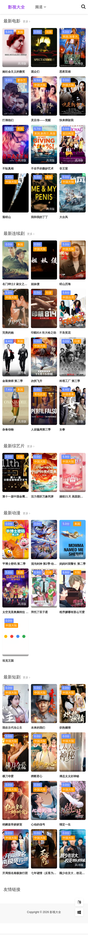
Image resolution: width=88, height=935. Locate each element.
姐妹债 (35, 284)
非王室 (63, 168)
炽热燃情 (65, 727)
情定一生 (65, 824)
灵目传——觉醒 (41, 120)
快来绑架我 (66, 120)
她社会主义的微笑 (13, 71)
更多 (26, 21)
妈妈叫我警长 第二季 (72, 563)
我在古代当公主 (12, 727)
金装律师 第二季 (12, 381)
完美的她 (8, 332)
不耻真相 (8, 168)
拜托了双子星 (39, 612)
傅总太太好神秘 (69, 776)
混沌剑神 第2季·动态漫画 (46, 563)
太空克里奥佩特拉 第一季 (18, 612)
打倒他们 (8, 120)
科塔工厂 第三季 (69, 381)
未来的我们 (38, 727)
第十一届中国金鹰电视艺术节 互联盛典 (26, 496)
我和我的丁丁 (39, 217)
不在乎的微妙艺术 (42, 168)
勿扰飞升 (36, 381)
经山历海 (65, 284)
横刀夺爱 (8, 776)
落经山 (6, 217)
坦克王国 (8, 660)
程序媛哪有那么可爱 (72, 612)
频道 (40, 7)
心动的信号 (38, 824)
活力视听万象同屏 (42, 496)
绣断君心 (36, 776)
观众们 (35, 71)
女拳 (62, 429)
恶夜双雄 (65, 71)
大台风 (63, 217)
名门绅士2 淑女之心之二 (17, 284)
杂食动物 (8, 429)
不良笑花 (65, 332)
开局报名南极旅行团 (15, 873)
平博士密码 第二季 (14, 563)
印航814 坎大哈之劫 (43, 332)
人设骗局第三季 (41, 429)
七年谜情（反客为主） (45, 873)
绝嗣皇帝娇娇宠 (12, 824)
